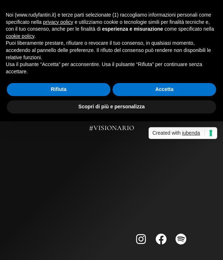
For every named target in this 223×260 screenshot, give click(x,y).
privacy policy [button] (58, 22)
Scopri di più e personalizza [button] (111, 106)
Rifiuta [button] (59, 89)
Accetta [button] (164, 89)
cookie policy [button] (20, 36)
